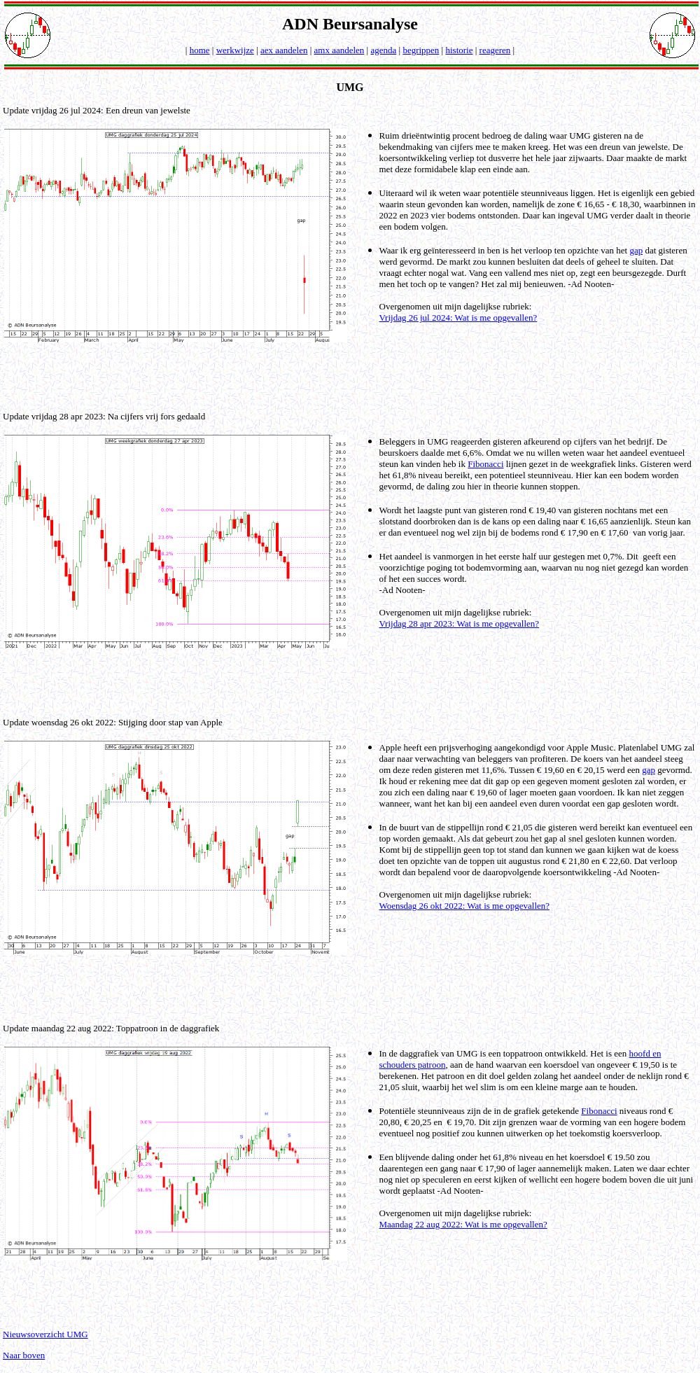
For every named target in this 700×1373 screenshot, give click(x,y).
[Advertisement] (353, 376)
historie (458, 50)
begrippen (420, 50)
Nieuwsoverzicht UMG (45, 1334)
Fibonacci (485, 464)
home (200, 50)
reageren (495, 50)
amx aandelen (339, 50)
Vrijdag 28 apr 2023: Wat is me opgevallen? (459, 623)
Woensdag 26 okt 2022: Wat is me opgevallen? (464, 905)
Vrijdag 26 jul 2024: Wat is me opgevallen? (458, 317)
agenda (383, 50)
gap (636, 250)
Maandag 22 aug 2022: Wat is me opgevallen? (463, 1224)
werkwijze (235, 50)
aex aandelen (283, 50)
